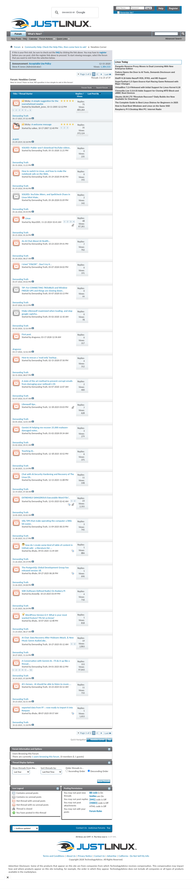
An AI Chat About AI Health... (36, 241)
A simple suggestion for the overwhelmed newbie (40, 102)
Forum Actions (45, 39)
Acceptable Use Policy (40, 63)
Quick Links (62, 39)
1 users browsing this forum (45, 756)
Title (15, 93)
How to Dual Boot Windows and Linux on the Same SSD (142, 106)
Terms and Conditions (53, 856)
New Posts (16, 39)
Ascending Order (75, 771)
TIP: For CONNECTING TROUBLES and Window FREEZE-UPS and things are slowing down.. (44, 289)
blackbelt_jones (39, 107)
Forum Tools (87, 87)
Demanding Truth (40, 150)
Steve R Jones (19, 66)
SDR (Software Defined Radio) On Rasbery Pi (43, 590)
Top (109, 739)
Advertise (111, 856)
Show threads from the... (24, 768)
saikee (34, 128)
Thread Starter (26, 93)
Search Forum (102, 87)
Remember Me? (125, 13)
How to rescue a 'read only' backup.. (40, 357)
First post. (27, 334)
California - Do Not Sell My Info (134, 856)
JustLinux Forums (96, 827)
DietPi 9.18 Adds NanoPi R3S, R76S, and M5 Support (140, 78)
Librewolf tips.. (29, 404)
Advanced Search (173, 38)
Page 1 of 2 (85, 74)
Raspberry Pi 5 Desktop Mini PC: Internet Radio (138, 109)
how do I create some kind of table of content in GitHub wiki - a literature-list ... (47, 546)
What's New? (35, 34)
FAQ (25, 39)
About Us (71, 856)
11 (31, 670)
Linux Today (121, 62)
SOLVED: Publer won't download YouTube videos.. (46, 147)
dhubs (34, 551)
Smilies (93, 796)
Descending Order (98, 771)
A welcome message (42, 124)
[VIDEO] (93, 802)
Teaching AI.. (28, 450)
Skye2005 (36, 222)
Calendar (33, 39)
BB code (93, 792)
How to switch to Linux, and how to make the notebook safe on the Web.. (44, 172)
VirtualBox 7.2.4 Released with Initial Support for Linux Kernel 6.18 (147, 87)
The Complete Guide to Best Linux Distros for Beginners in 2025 (146, 102)
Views (79, 96)
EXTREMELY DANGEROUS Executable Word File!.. (46, 497)
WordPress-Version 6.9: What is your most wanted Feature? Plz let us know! (44, 616)
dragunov (36, 337)
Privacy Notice (85, 856)
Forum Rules (95, 811)
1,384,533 (105, 66)
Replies (79, 93)
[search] (74, 12)
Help (160, 8)
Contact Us (81, 827)
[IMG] (92, 799)
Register (173, 8)
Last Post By (94, 93)
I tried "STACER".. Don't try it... (37, 264)
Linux (28, 218)
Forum (18, 34)
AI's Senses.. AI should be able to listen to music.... (46, 684)
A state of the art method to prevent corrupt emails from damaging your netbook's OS (47, 382)
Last (108, 74)
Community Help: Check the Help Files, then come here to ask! (55, 47)
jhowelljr (35, 593)
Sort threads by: (48, 768)
